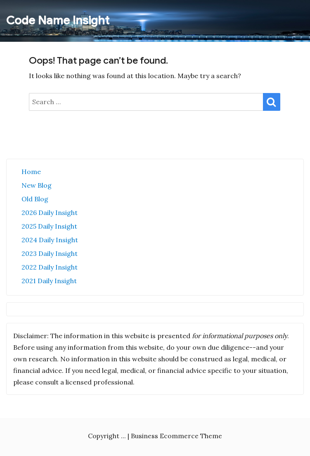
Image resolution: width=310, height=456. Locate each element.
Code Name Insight (57, 20)
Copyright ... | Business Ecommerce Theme (155, 436)
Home (31, 171)
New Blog (36, 185)
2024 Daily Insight (49, 240)
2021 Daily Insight (49, 281)
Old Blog (34, 199)
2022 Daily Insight (49, 267)
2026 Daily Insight (49, 212)
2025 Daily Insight (49, 226)
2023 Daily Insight (49, 253)
